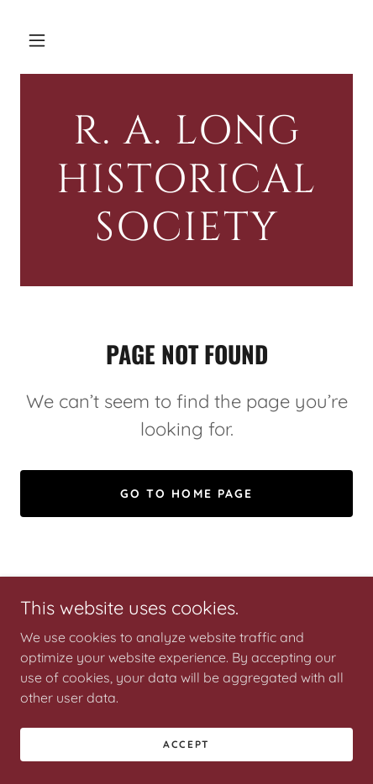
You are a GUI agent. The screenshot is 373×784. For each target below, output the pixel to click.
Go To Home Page (186, 493)
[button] (37, 40)
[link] (186, 180)
